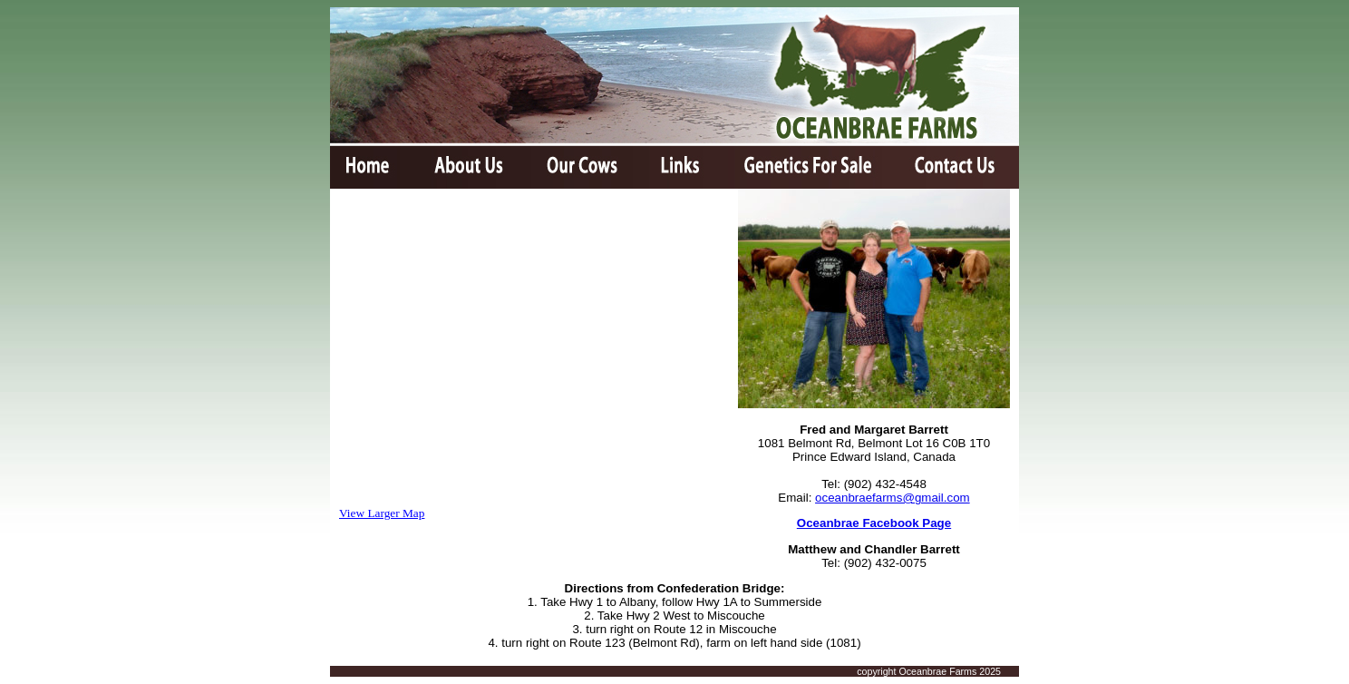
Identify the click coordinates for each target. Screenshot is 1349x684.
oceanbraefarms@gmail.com (892, 497)
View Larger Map (381, 513)
